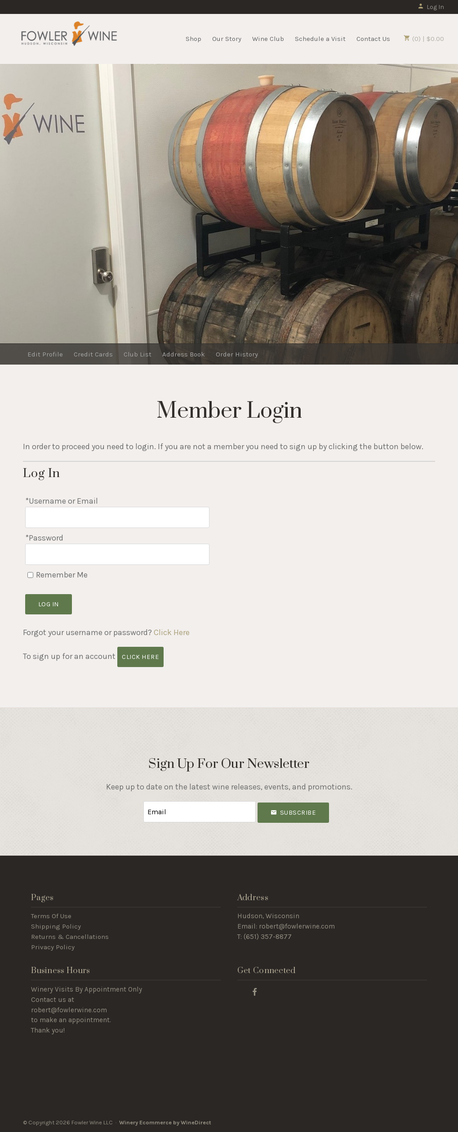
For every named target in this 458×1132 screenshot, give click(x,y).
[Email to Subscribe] (199, 811)
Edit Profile (45, 354)
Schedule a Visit (320, 39)
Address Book (183, 354)
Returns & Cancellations (70, 937)
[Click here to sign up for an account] (140, 657)
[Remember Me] (30, 575)
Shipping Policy (56, 926)
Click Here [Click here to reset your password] (172, 632)
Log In (431, 7)
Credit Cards (93, 354)
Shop (193, 39)
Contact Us (373, 39)
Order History (237, 354)
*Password (44, 538)
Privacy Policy (53, 947)
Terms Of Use (51, 916)
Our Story (226, 39)
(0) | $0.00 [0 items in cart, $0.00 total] (424, 39)
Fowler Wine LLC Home (68, 38)
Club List (137, 354)
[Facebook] (254, 991)
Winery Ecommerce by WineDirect (165, 1122)
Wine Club (268, 39)
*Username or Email (61, 501)
